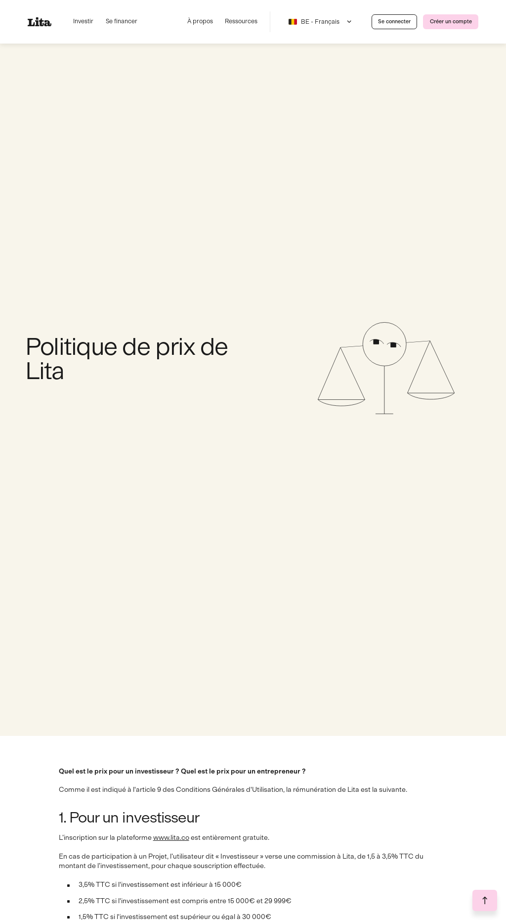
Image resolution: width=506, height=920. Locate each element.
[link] (395, 21)
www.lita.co (171, 837)
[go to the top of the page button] (484, 900)
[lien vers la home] (43, 21)
